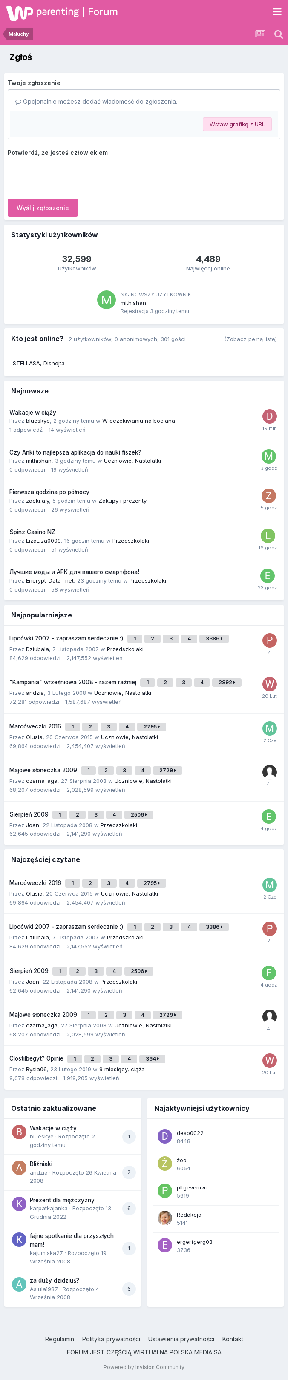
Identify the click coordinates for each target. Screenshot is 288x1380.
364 (152, 1059)
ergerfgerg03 (195, 1241)
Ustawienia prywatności (181, 1339)
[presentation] (72, 175)
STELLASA (26, 363)
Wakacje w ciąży (32, 412)
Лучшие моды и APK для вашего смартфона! (74, 572)
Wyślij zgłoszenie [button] (43, 207)
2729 (167, 770)
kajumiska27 (46, 1252)
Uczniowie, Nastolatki (132, 460)
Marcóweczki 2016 (36, 726)
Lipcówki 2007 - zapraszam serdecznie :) (67, 638)
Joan (32, 825)
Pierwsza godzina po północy (49, 492)
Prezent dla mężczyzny (62, 1200)
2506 (139, 814)
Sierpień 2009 (29, 814)
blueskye (38, 420)
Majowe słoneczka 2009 (44, 770)
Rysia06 (36, 1069)
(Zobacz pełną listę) (250, 339)
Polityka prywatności (111, 1339)
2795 (152, 726)
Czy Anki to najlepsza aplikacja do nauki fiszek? (75, 452)
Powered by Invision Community (144, 1367)
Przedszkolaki (130, 540)
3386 (214, 638)
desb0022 (190, 1133)
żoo (182, 1160)
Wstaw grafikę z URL (237, 124)
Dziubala (37, 649)
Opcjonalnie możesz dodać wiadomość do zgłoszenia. (96, 101)
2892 (227, 682)
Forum (103, 12)
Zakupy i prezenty (122, 500)
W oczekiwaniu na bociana (138, 420)
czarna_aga (42, 780)
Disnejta (54, 363)
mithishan (133, 302)
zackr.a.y (37, 500)
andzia (35, 692)
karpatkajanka (49, 1208)
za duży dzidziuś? (54, 1280)
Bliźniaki (41, 1164)
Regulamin (59, 1339)
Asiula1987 (44, 1289)
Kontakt (232, 1339)
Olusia (34, 737)
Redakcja (189, 1214)
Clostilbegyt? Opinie (37, 1058)
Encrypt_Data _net (50, 580)
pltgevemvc (192, 1187)
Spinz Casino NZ (32, 532)
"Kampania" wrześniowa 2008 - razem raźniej (73, 682)
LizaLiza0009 (43, 540)
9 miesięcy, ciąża (122, 1069)
